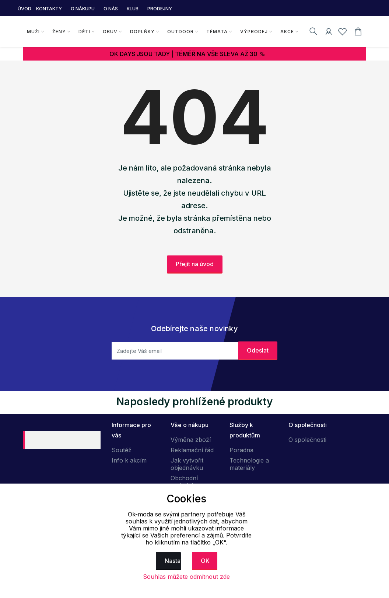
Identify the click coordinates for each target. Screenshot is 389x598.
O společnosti (307, 439)
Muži (33, 31)
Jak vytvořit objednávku (187, 464)
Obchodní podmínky (184, 481)
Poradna (241, 450)
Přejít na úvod (195, 264)
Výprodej (254, 31)
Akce (287, 31)
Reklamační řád (192, 450)
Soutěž (122, 450)
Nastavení (173, 560)
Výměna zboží (191, 439)
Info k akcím (129, 460)
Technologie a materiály (249, 464)
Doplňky (142, 31)
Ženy (59, 31)
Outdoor (180, 31)
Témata (217, 31)
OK (205, 560)
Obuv (110, 31)
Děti (84, 31)
